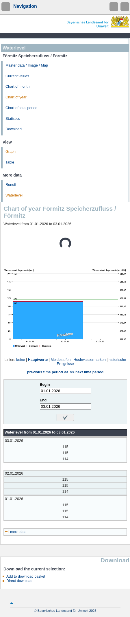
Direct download (19, 581)
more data (18, 532)
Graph (10, 152)
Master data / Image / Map (26, 65)
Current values (17, 76)
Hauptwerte (38, 360)
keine (20, 360)
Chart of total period (21, 108)
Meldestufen (61, 360)
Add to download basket (25, 576)
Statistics (12, 119)
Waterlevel (14, 195)
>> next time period (86, 372)
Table (9, 162)
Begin (45, 385)
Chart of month (17, 87)
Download (13, 129)
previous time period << (47, 372)
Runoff (10, 185)
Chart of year (16, 97)
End (43, 400)
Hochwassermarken (89, 360)
